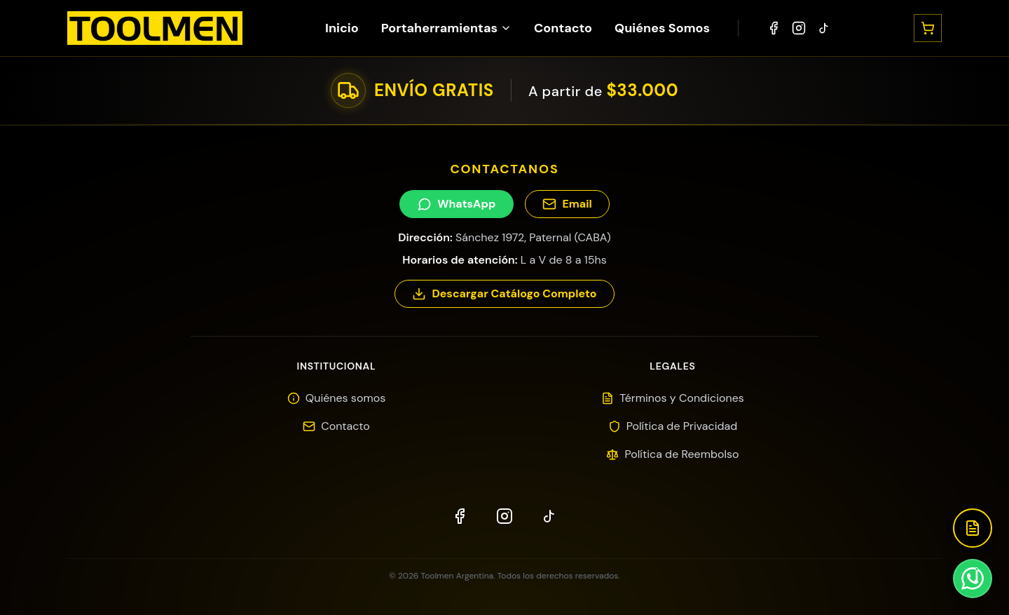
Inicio (342, 28)
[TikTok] (824, 28)
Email (566, 203)
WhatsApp (456, 203)
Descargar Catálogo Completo (504, 293)
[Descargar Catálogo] (972, 528)
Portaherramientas (446, 28)
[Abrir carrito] (928, 28)
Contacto (563, 28)
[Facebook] (774, 28)
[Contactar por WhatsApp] (972, 578)
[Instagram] (799, 28)
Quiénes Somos (662, 28)
